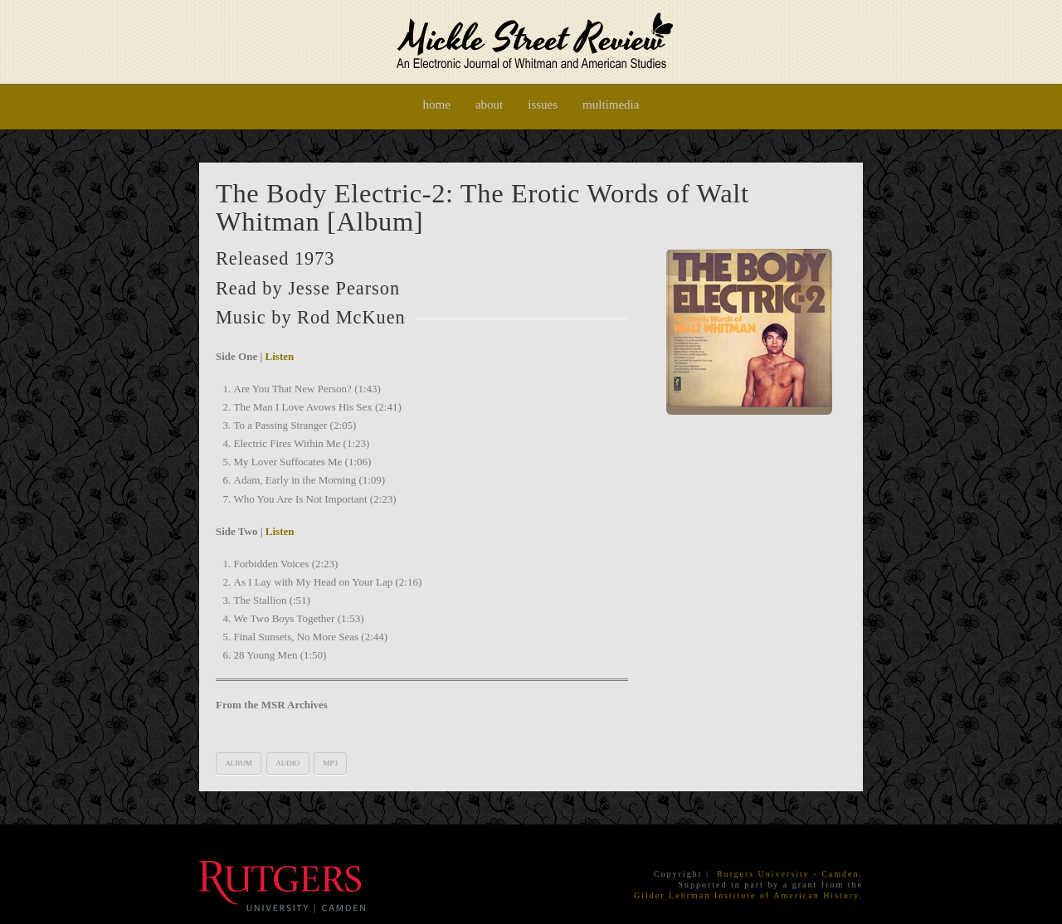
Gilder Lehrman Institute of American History (746, 895)
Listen (280, 356)
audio (287, 763)
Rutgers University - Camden (788, 873)
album (238, 763)
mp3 (330, 763)
